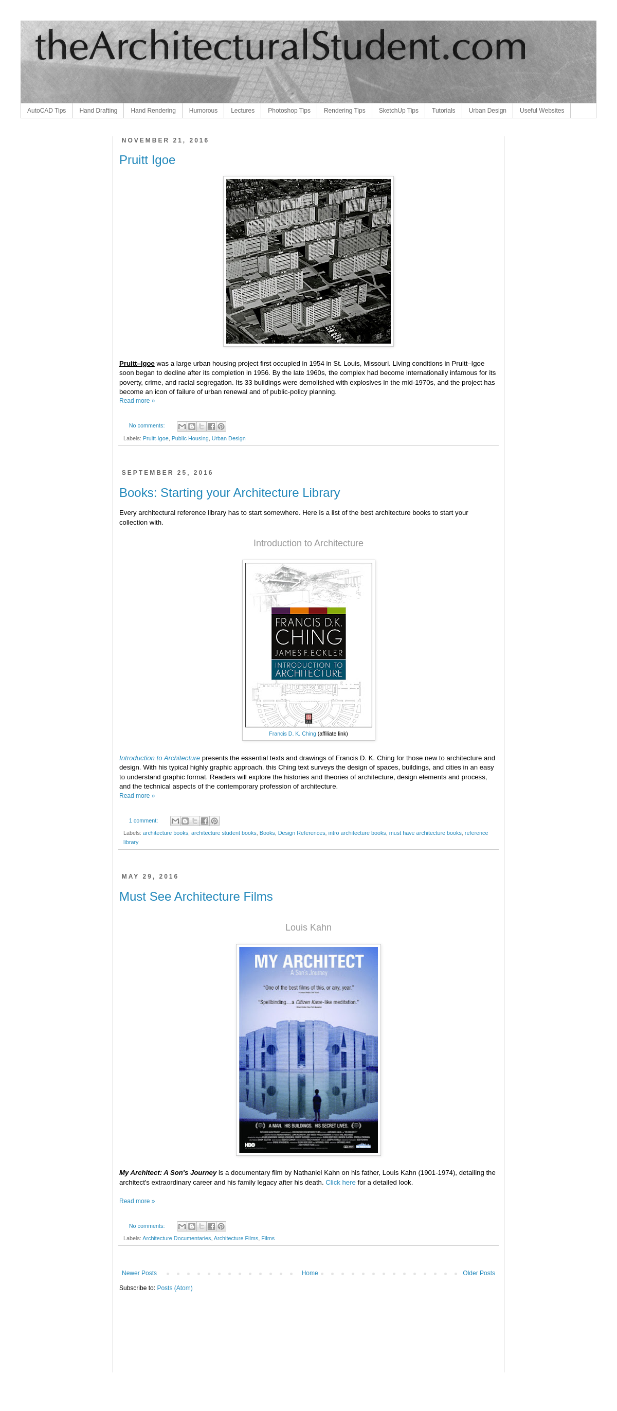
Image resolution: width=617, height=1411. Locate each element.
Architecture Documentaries (176, 1238)
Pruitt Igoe (147, 160)
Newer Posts (139, 1273)
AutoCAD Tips (46, 110)
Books (267, 833)
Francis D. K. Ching (292, 733)
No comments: (148, 425)
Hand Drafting (98, 110)
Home (310, 1273)
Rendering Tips (345, 110)
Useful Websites (542, 110)
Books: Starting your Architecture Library (229, 492)
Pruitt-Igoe (156, 438)
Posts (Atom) (174, 1288)
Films (268, 1238)
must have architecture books (425, 833)
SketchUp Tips (399, 110)
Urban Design (487, 110)
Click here (340, 1182)
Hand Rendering (153, 110)
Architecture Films (236, 1238)
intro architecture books (357, 833)
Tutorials (444, 110)
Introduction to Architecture (159, 758)
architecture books (165, 833)
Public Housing (190, 438)
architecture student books (224, 833)
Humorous (203, 110)
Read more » (137, 400)
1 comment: (144, 820)
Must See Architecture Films (196, 896)
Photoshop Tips (289, 110)
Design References (301, 833)
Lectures (243, 110)
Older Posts (479, 1273)
